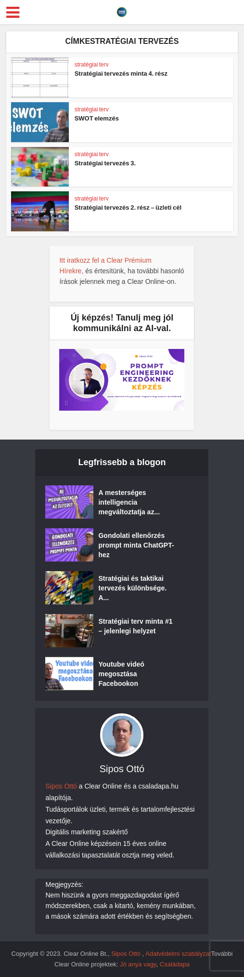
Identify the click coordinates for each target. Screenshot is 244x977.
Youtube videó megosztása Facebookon (121, 673)
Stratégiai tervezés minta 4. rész (121, 73)
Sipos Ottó (61, 786)
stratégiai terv (92, 64)
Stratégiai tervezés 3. (105, 163)
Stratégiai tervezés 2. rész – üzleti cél (128, 207)
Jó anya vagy (138, 964)
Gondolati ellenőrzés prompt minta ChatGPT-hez (136, 545)
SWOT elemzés (97, 118)
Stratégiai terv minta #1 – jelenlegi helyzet (135, 626)
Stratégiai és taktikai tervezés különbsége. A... (132, 588)
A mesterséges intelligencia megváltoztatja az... (129, 502)
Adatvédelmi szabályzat (178, 953)
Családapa (175, 964)
